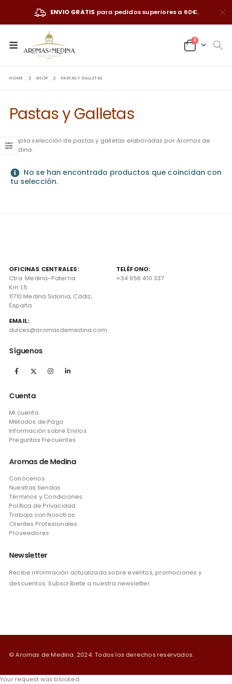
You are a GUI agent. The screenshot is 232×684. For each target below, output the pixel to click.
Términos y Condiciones (45, 496)
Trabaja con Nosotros (42, 515)
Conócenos (27, 478)
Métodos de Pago (36, 421)
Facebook (17, 371)
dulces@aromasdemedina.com (58, 330)
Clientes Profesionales (43, 524)
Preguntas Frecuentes (42, 440)
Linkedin (67, 371)
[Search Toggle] (217, 45)
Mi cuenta (24, 412)
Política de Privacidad (42, 505)
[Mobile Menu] (16, 45)
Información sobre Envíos (48, 430)
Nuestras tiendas (34, 487)
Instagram (50, 371)
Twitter (33, 371)
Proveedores (29, 533)
